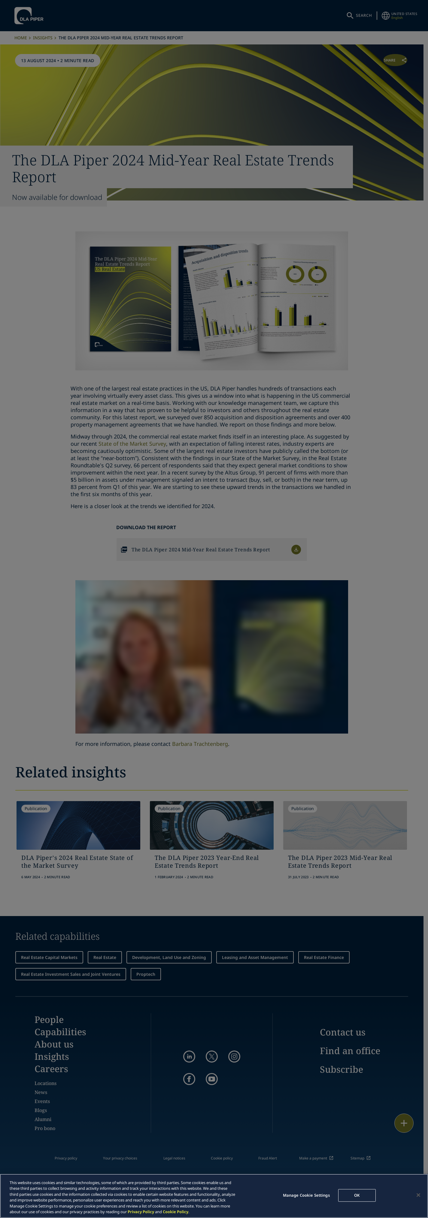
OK (357, 1195)
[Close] (418, 1195)
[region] (214, 1196)
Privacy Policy (141, 1211)
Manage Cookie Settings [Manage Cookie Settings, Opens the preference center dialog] (306, 1195)
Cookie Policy (175, 1211)
